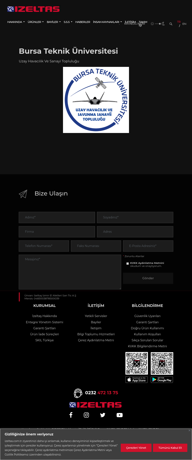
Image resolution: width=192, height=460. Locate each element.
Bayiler (96, 322)
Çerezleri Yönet (136, 447)
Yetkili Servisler (96, 316)
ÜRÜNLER (35, 22)
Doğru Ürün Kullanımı (147, 328)
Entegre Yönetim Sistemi (44, 322)
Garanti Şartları (44, 328)
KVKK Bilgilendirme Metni (147, 346)
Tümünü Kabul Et (170, 447)
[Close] (189, 430)
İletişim (96, 328)
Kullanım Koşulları (147, 334)
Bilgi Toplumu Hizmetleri (96, 334)
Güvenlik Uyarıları (147, 316)
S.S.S (67, 22)
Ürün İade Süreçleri (44, 334)
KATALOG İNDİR (134, 23)
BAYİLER (52, 22)
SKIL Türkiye (44, 340)
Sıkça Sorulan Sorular (147, 340)
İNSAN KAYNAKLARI (106, 22)
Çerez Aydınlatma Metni (96, 340)
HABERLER (82, 22)
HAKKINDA (14, 22)
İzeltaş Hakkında (44, 316)
